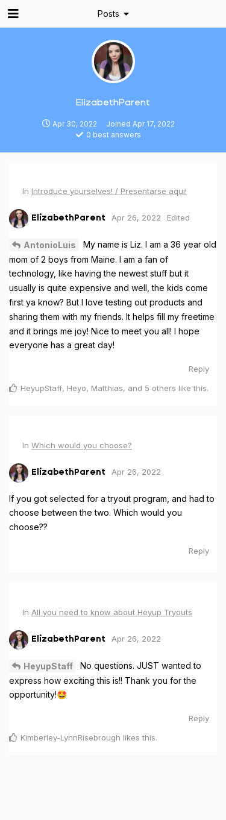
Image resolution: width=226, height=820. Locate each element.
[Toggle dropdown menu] (113, 14)
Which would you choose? (81, 445)
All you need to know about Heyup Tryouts (111, 612)
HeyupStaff (48, 666)
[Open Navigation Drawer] (12, 14)
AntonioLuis (50, 245)
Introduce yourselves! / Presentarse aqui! (109, 191)
